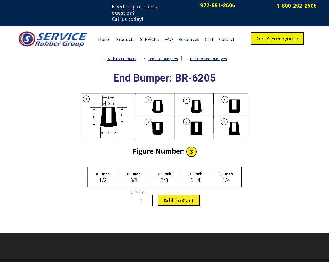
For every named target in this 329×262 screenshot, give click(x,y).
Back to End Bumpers (208, 58)
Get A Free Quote (277, 38)
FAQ (168, 39)
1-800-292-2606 (297, 6)
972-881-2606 (217, 5)
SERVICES (149, 39)
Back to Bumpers (163, 58)
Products (125, 39)
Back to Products (121, 58)
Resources (189, 39)
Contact (226, 39)
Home (104, 39)
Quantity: (137, 191)
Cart (209, 39)
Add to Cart (178, 200)
